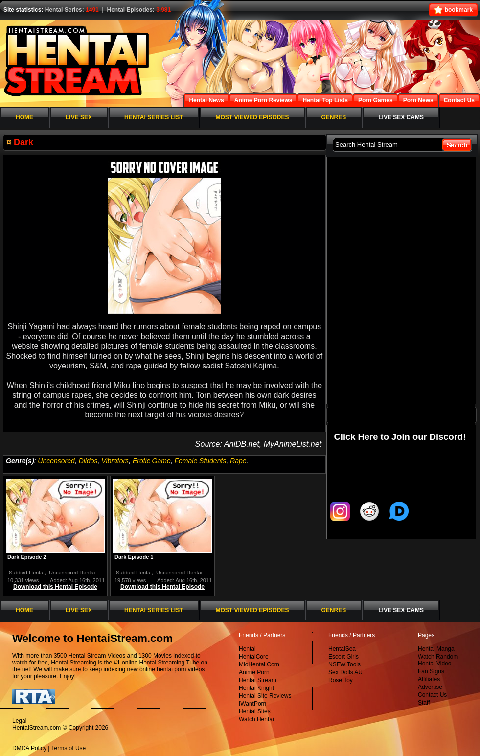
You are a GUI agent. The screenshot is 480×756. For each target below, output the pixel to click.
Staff (424, 702)
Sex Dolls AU (345, 672)
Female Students (200, 461)
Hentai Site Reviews (265, 695)
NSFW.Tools (344, 664)
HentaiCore (254, 656)
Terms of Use (68, 748)
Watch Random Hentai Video (438, 660)
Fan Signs (431, 671)
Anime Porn (254, 672)
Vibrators (115, 461)
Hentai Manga (436, 648)
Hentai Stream (257, 680)
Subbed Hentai (27, 572)
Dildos (88, 461)
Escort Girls (343, 656)
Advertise (430, 687)
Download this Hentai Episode (55, 586)
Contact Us (432, 694)
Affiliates (429, 679)
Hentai (247, 648)
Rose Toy (340, 680)
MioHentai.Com (259, 664)
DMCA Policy (29, 748)
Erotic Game (152, 461)
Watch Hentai (256, 719)
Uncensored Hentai (72, 572)
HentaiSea (342, 648)
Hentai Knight (256, 688)
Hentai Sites (255, 711)
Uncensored (56, 461)
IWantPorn (252, 703)
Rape (238, 461)
